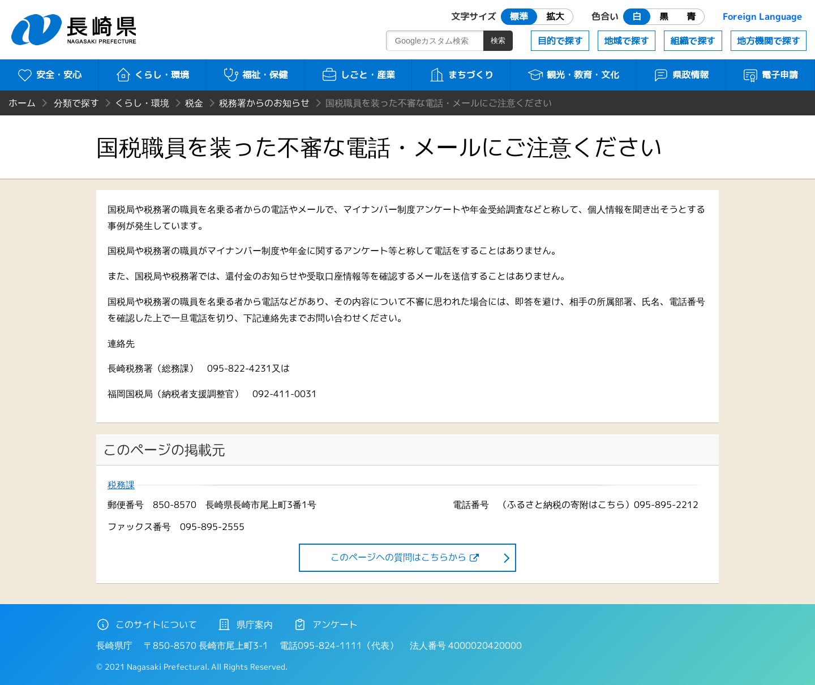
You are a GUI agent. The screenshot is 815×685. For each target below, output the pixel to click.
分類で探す (76, 103)
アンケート (325, 624)
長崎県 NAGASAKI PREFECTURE (75, 29)
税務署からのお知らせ (264, 103)
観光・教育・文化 (573, 74)
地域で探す (626, 41)
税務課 (121, 485)
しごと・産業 (358, 74)
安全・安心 (49, 74)
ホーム (22, 103)
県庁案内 (245, 624)
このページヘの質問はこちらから (398, 557)
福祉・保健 (255, 74)
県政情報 (681, 74)
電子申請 (770, 74)
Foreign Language (762, 16)
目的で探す (560, 41)
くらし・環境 (152, 74)
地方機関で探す (768, 41)
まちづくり (461, 74)
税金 (194, 103)
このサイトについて (146, 624)
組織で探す (692, 41)
